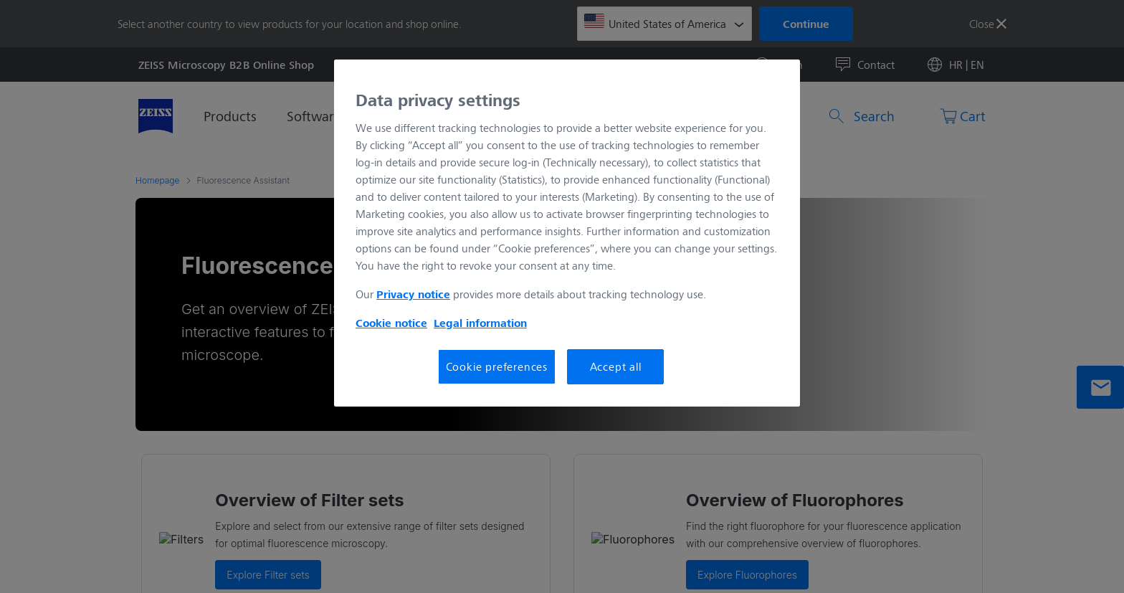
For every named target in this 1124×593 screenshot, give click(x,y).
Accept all (616, 366)
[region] (567, 233)
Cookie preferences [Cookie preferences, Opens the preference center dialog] (497, 366)
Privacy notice (413, 294)
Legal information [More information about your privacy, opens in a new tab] (480, 323)
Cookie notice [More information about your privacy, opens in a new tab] (391, 323)
